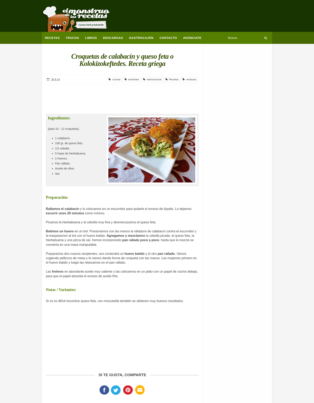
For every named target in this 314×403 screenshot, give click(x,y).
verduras (189, 79)
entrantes (132, 79)
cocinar (115, 79)
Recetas (172, 79)
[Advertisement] (199, 17)
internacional (152, 79)
